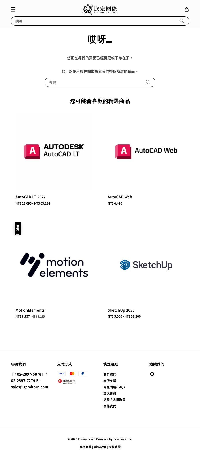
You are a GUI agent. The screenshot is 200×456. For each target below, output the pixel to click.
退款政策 (115, 447)
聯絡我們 (109, 406)
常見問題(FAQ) (114, 387)
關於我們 (109, 374)
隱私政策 (100, 447)
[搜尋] (182, 21)
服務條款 (85, 447)
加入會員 (109, 393)
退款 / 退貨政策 (114, 399)
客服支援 (109, 380)
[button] (13, 9)
